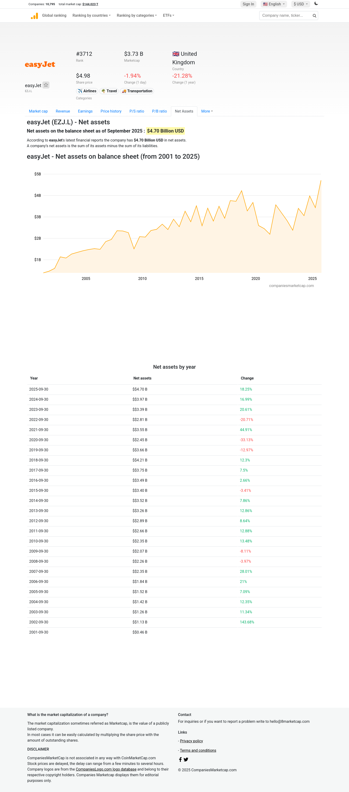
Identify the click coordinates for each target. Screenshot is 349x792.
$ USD (299, 4)
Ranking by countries (90, 15)
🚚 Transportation (137, 91)
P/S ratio (137, 111)
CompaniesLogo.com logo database (106, 769)
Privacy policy (191, 741)
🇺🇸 (272, 4)
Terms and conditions (198, 750)
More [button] (205, 111)
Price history (111, 111)
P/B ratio (159, 111)
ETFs (167, 15)
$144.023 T (90, 4)
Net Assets (184, 111)
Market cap (38, 111)
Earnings (85, 111)
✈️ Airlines (87, 91)
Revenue (63, 111)
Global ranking (54, 15)
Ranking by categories (135, 15)
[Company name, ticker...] (288, 15)
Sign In (248, 4)
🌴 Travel (109, 91)
